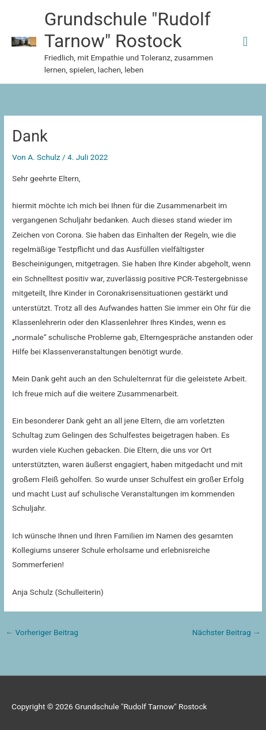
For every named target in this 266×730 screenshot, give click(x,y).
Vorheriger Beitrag (41, 632)
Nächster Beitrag (226, 632)
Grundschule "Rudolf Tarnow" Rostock (127, 30)
